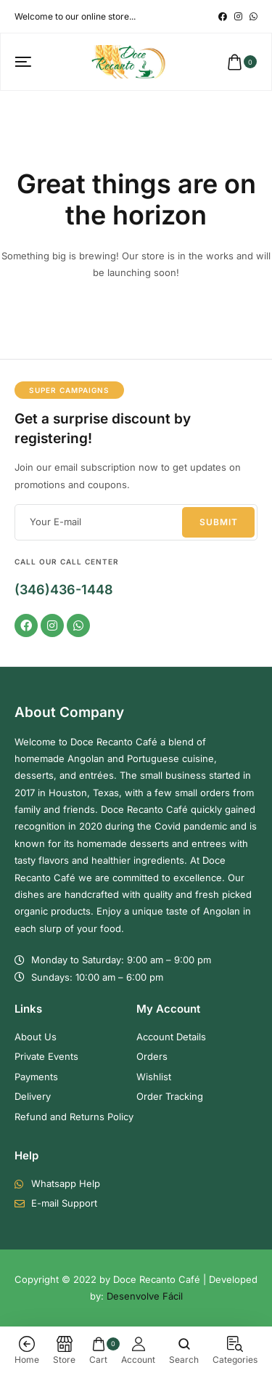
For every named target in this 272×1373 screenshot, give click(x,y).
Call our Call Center (67, 561)
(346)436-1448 (64, 589)
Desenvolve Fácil (145, 1296)
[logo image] (129, 61)
